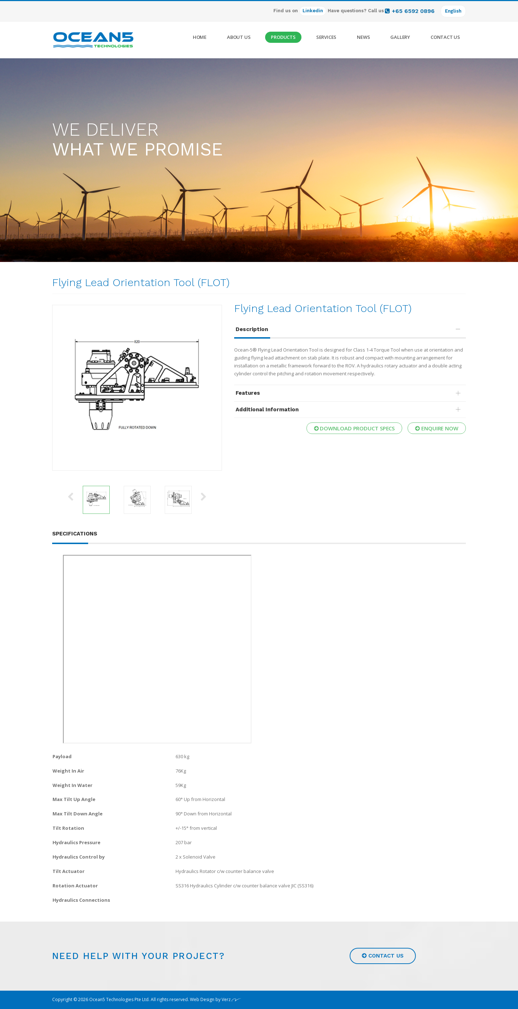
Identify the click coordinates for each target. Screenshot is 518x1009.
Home (199, 37)
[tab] (350, 329)
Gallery (400, 37)
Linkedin (313, 10)
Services (326, 37)
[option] (137, 388)
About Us (238, 37)
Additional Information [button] (349, 409)
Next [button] (203, 496)
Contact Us (445, 37)
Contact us (383, 956)
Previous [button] (70, 496)
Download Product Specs (354, 427)
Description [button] (349, 329)
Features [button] (349, 393)
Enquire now (436, 427)
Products (283, 37)
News (363, 37)
